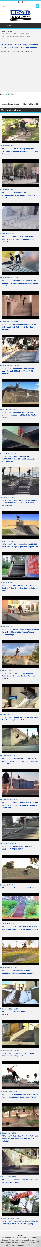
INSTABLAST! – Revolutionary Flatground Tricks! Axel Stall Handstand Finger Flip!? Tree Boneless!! (20, 151)
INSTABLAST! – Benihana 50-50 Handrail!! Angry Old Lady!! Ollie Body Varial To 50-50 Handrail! (18, 371)
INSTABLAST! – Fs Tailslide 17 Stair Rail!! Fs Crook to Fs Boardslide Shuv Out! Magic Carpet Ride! (20, 588)
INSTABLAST (10, 94)
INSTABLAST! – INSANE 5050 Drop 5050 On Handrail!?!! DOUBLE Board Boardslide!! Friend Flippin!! (20, 283)
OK (29, 1245)
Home (3, 31)
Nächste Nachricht (30, 104)
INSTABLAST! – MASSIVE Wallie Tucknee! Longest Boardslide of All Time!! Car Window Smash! (19, 415)
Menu (20, 25)
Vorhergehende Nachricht (11, 104)
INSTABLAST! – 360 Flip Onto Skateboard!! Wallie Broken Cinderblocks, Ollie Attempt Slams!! (19, 676)
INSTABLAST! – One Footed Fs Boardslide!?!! (19, 888)
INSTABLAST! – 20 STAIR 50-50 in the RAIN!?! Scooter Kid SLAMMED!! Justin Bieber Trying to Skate (20, 929)
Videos (9, 31)
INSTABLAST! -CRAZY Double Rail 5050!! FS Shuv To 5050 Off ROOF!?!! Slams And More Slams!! (19, 239)
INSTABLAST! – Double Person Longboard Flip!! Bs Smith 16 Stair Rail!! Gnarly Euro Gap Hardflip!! (20, 327)
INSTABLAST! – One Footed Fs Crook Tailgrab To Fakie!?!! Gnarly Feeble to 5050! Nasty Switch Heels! (19, 502)
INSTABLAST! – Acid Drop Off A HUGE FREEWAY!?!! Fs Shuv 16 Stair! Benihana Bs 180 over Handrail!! (20, 459)
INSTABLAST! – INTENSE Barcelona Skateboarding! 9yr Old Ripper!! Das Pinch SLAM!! (18, 195)
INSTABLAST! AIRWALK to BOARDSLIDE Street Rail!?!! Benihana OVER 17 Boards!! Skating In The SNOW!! (20, 805)
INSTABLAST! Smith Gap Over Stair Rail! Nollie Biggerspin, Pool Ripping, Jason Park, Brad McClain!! (20, 1138)
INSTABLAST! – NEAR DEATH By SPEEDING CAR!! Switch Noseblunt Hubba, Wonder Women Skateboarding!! (20, 632)
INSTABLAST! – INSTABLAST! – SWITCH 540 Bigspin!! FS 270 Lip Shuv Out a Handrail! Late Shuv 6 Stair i (20, 761)
